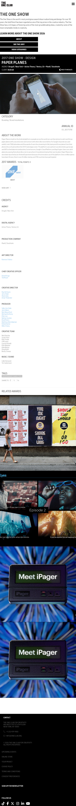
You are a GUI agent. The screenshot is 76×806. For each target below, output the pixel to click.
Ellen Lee (5, 316)
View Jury (6, 188)
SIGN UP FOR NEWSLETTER (12, 786)
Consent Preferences (11, 776)
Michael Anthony (7, 314)
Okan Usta (5, 296)
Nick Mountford (7, 312)
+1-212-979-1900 (12, 732)
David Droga (6, 276)
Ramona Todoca (7, 259)
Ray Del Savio (6, 292)
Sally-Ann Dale (6, 308)
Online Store (7, 757)
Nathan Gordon (7, 318)
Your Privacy (7, 762)
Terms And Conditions (11, 771)
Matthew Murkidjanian (9, 322)
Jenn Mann (5, 310)
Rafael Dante (6, 324)
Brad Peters (5, 320)
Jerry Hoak (5, 294)
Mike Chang (5, 326)
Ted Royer (5, 278)
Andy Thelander (7, 298)
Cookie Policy (7, 766)
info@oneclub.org (14, 736)
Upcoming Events (9, 752)
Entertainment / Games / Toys (11, 376)
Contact (6, 718)
